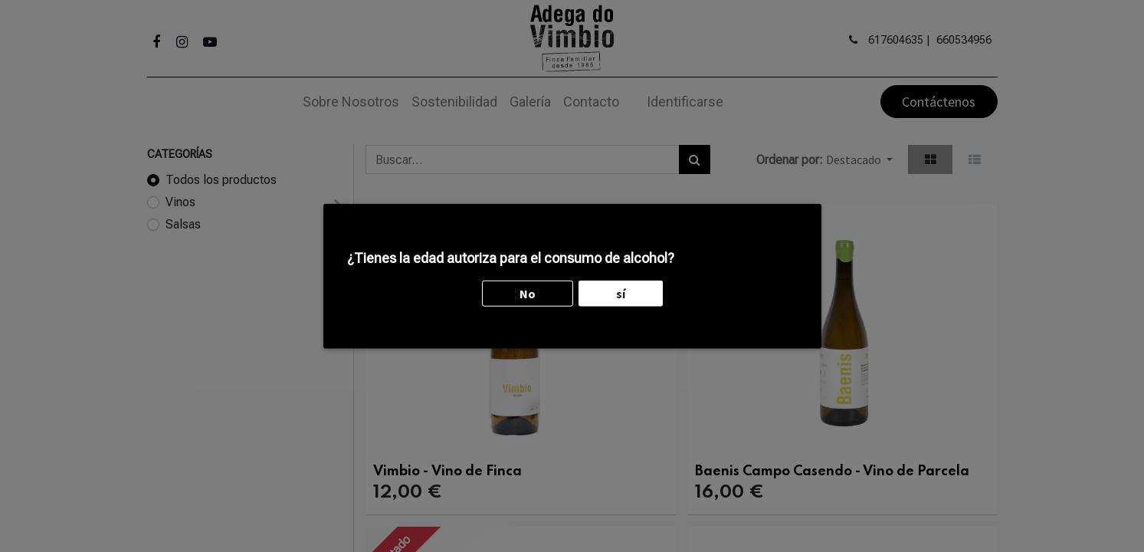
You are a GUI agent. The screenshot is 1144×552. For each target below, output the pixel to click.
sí (620, 258)
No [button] (528, 258)
